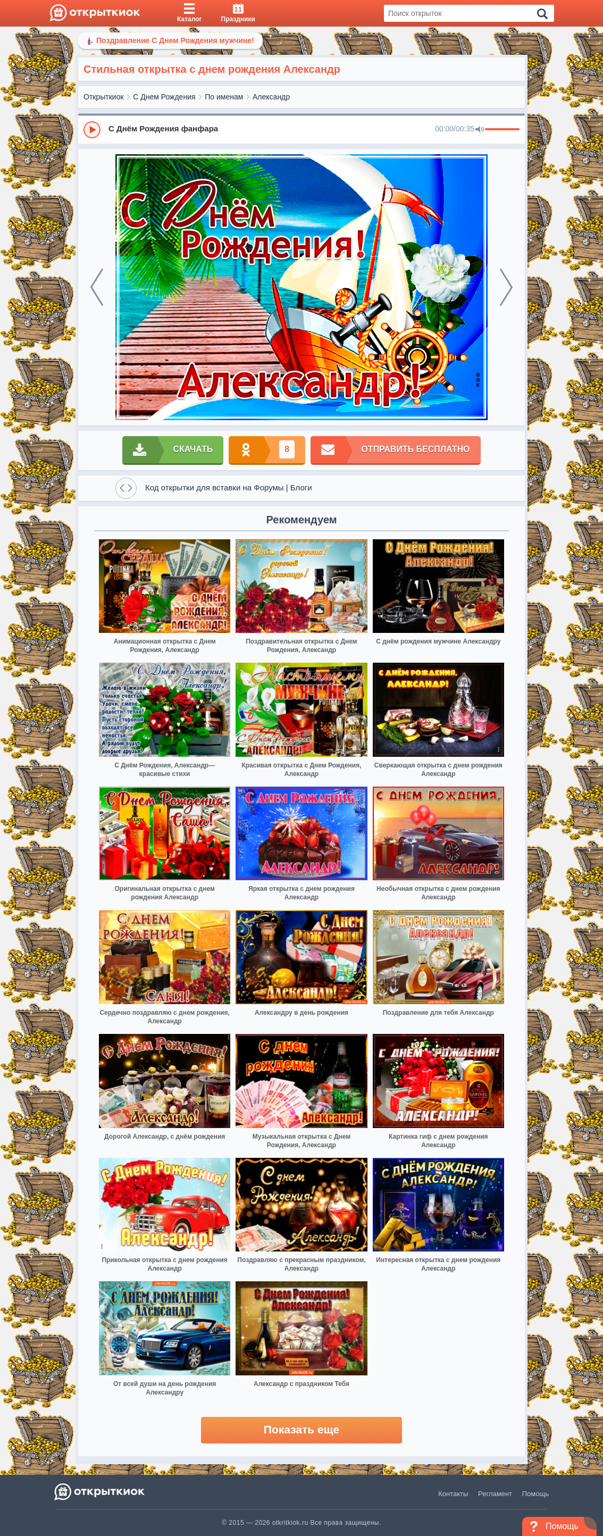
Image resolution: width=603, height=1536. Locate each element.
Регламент (495, 1494)
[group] (301, 129)
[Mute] (479, 129)
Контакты (453, 1494)
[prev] (97, 287)
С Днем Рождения (164, 97)
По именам (224, 97)
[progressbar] (502, 129)
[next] (506, 287)
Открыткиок (103, 97)
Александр (271, 97)
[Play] (91, 129)
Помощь (535, 1494)
